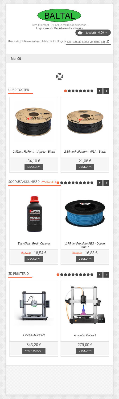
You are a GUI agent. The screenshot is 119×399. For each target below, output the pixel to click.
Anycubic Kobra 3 (85, 335)
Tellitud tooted (49, 41)
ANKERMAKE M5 (34, 335)
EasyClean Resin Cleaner (34, 243)
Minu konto (13, 41)
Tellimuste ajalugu (30, 41)
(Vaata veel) (49, 182)
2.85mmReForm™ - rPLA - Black (85, 151)
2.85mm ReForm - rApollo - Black (34, 151)
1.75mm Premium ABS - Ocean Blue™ (85, 245)
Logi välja (63, 41)
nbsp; (100, 91)
